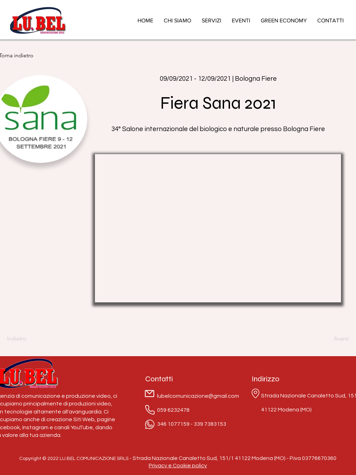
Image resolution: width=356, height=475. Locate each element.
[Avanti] (331, 339)
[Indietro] (29, 339)
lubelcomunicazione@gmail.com (198, 396)
